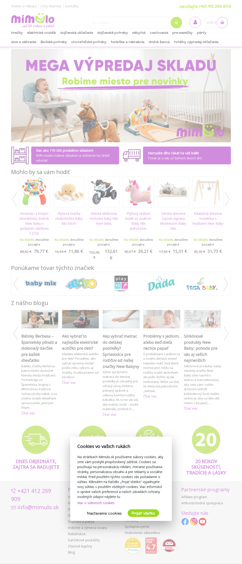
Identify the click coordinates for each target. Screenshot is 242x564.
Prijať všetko (143, 513)
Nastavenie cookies (104, 513)
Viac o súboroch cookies (96, 503)
